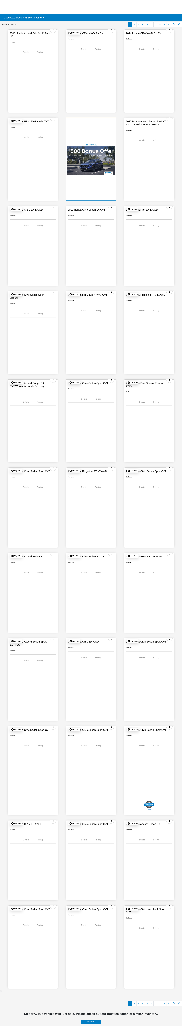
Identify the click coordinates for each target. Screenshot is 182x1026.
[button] (74, 33)
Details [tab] (26, 52)
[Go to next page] (174, 24)
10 (169, 24)
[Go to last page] (179, 24)
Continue (91, 1022)
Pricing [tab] (40, 52)
